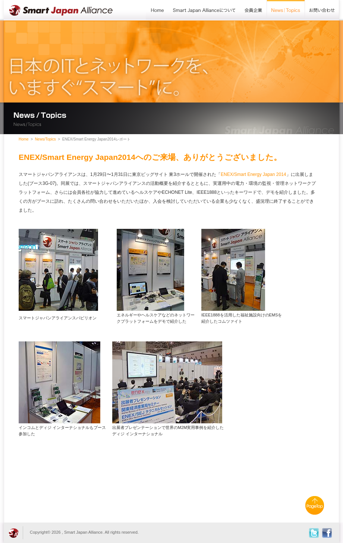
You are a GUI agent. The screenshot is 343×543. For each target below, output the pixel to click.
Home (157, 10)
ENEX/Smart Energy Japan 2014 (253, 174)
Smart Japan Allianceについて (204, 10)
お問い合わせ (322, 10)
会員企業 (253, 10)
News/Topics (286, 10)
